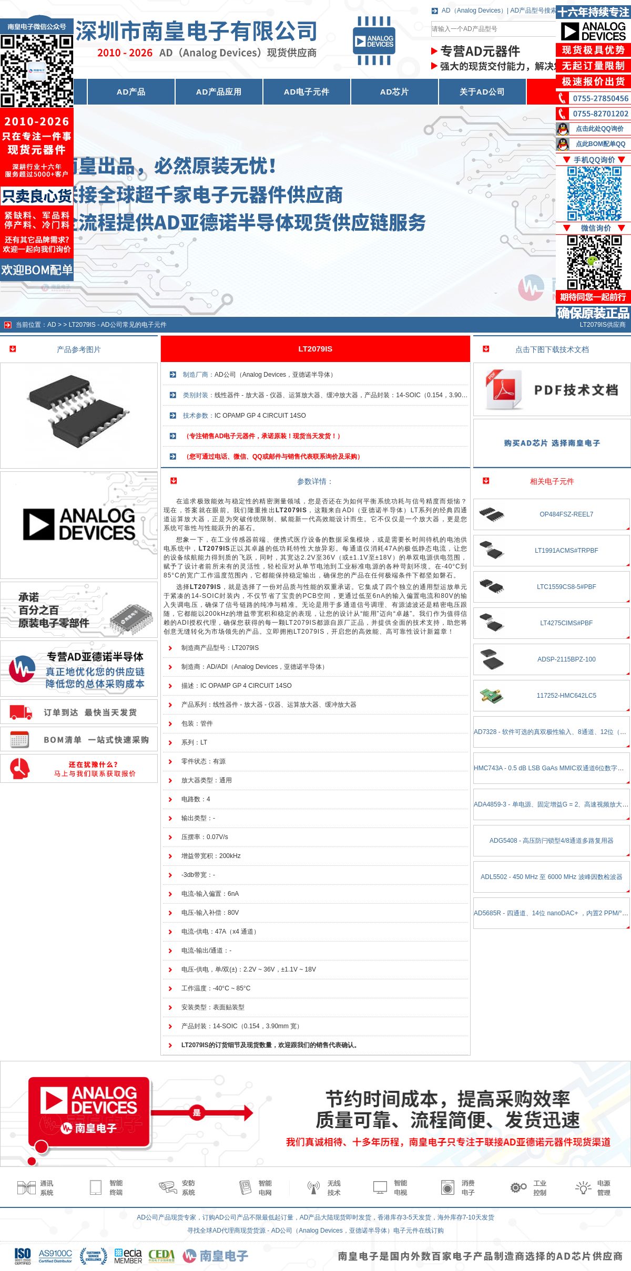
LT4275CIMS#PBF (567, 623)
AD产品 (131, 91)
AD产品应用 (219, 91)
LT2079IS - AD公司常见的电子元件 (118, 324)
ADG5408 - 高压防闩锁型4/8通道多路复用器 (552, 840)
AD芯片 (395, 91)
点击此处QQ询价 (600, 128)
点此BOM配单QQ (601, 144)
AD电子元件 (307, 91)
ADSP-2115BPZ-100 (566, 659)
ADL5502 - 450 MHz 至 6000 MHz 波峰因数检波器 (551, 877)
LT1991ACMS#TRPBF (566, 550)
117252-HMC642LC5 (566, 695)
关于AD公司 (483, 91)
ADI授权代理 (197, 622)
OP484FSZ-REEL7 (566, 514)
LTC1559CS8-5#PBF (566, 587)
